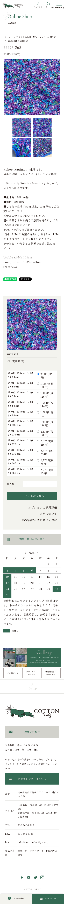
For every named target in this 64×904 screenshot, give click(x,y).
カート (48, 7)
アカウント (38, 7)
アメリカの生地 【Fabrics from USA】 (37, 37)
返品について (48, 514)
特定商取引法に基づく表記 (39, 520)
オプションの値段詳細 (42, 507)
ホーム (7, 37)
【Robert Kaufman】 (19, 40)
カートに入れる (32, 496)
